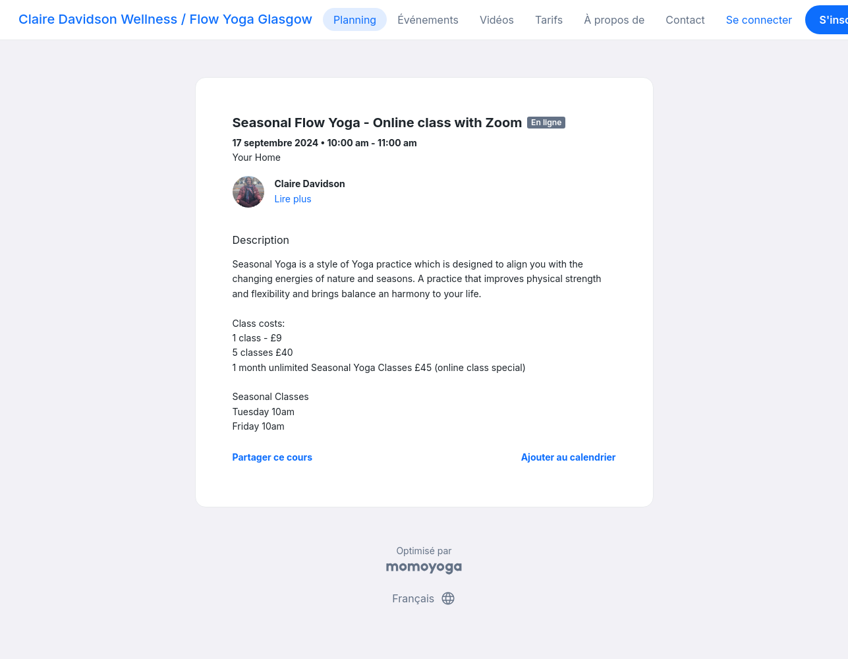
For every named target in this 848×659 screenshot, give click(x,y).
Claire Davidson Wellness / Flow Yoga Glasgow (165, 19)
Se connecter (759, 19)
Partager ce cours (273, 457)
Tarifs (549, 19)
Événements (428, 19)
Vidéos (497, 19)
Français (424, 598)
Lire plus (293, 198)
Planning (354, 19)
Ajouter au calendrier (568, 457)
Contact (684, 19)
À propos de (614, 19)
